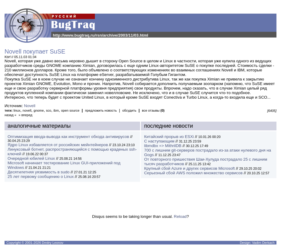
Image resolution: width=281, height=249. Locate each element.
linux (17, 110)
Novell (29, 105)
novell (27, 110)
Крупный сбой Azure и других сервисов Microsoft (189, 168)
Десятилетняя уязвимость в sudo (38, 172)
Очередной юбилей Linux (31, 158)
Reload (180, 216)
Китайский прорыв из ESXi (169, 136)
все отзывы (153, 110)
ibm (56, 110)
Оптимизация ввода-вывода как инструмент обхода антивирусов (68, 136)
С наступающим (159, 141)
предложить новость (101, 110)
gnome (39, 110)
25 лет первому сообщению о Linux (41, 176)
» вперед (25, 115)
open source (70, 110)
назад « (10, 115)
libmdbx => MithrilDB (162, 145)
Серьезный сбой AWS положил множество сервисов (193, 173)
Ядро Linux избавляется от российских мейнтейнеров (58, 145)
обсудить (129, 110)
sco (48, 110)
